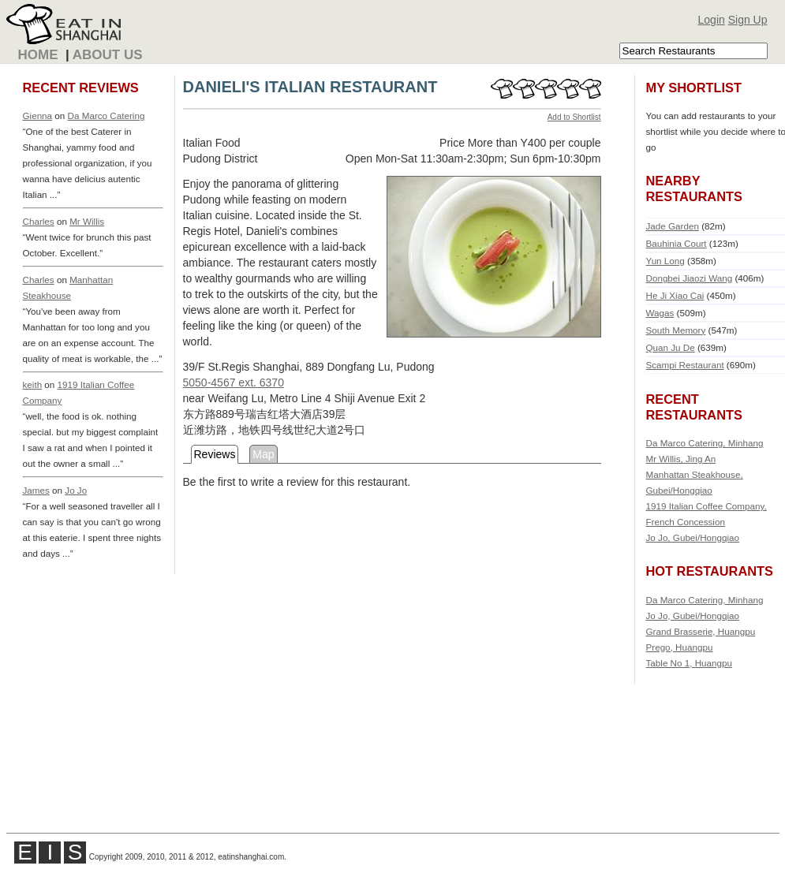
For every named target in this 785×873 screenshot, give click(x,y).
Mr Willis (86, 221)
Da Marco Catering (106, 115)
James (36, 490)
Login (711, 19)
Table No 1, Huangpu (689, 663)
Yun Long (665, 261)
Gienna (38, 115)
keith (33, 384)
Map (263, 454)
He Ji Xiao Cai (675, 295)
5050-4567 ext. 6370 (233, 382)
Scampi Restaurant (685, 365)
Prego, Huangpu (679, 647)
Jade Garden (672, 226)
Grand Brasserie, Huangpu (701, 631)
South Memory (676, 330)
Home (38, 54)
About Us (108, 54)
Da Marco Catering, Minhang (705, 443)
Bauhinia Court (676, 243)
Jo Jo (76, 490)
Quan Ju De (670, 347)
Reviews (215, 454)
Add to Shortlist (574, 117)
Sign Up (748, 19)
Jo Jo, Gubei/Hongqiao (693, 537)
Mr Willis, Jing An (681, 458)
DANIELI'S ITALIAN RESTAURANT (310, 86)
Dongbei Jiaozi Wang (689, 278)
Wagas (660, 313)
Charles (38, 221)
